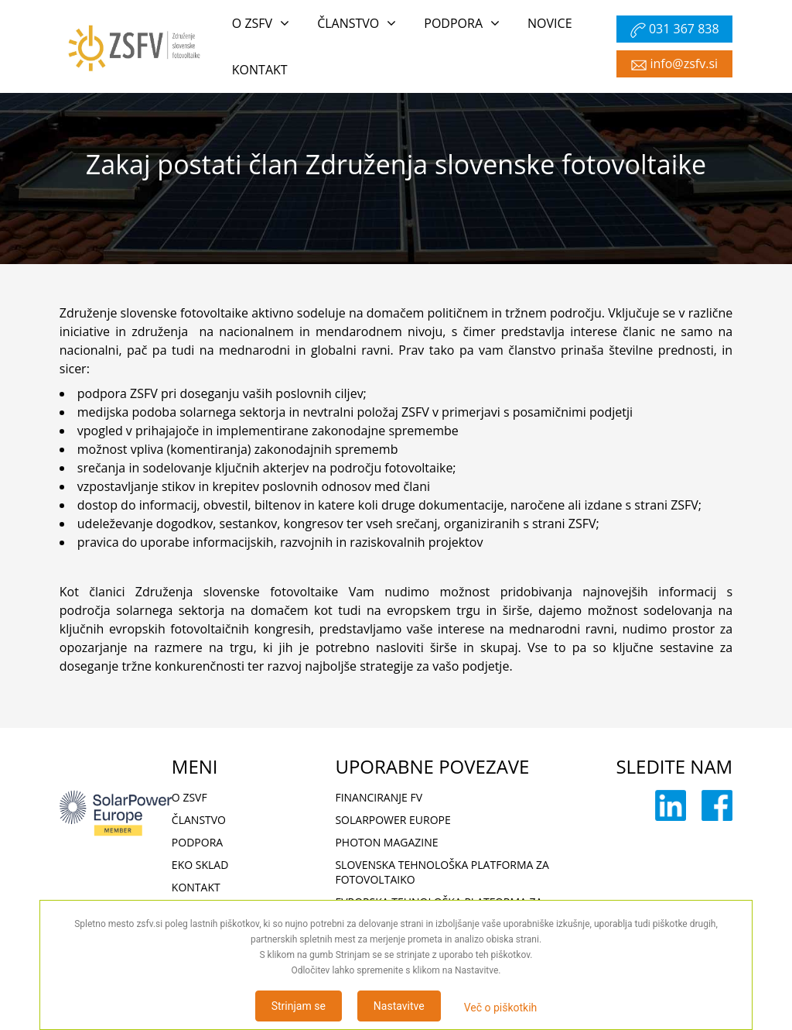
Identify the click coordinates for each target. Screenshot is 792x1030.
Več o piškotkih (501, 1007)
